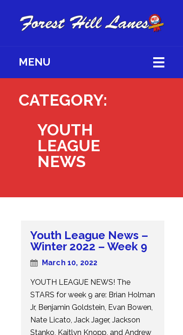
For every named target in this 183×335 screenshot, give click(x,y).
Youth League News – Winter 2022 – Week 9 (89, 240)
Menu (34, 62)
